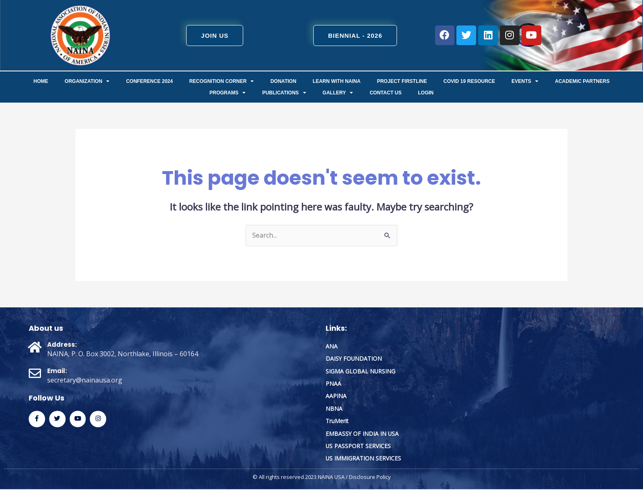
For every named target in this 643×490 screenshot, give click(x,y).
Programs (228, 92)
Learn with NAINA (337, 81)
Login (425, 93)
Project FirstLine (402, 81)
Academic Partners (582, 81)
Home (41, 81)
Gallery (338, 92)
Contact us (385, 93)
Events (524, 81)
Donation (283, 81)
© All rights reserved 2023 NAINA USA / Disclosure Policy (322, 477)
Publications (284, 92)
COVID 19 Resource (469, 81)
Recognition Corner (221, 81)
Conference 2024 (149, 81)
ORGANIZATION (87, 81)
